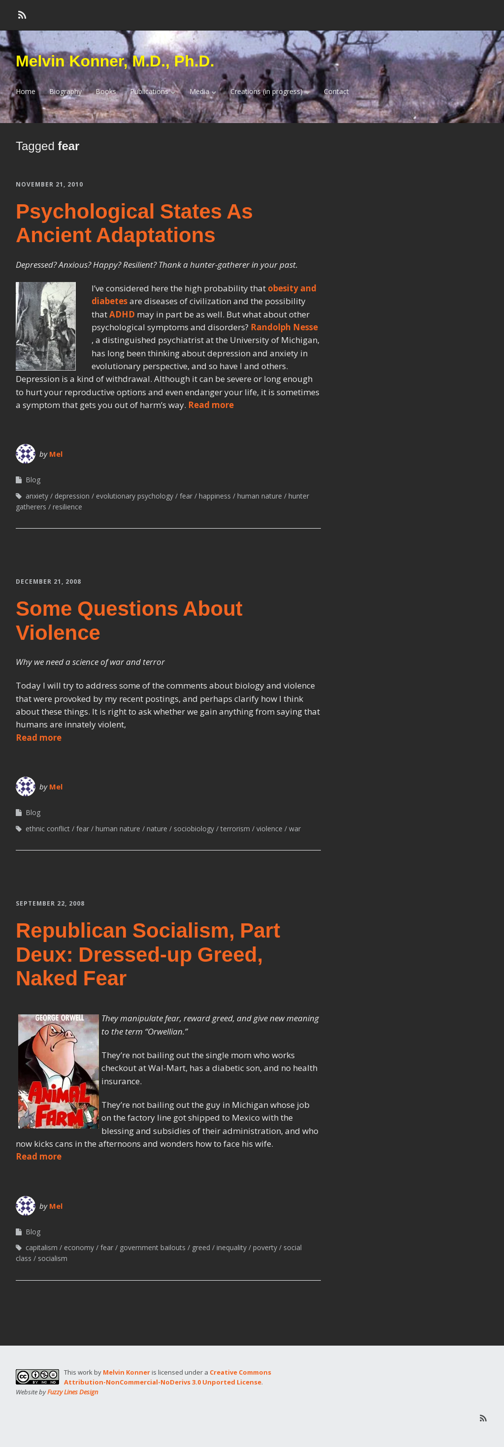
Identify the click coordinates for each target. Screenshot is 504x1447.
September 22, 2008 (50, 903)
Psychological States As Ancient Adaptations (134, 223)
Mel (56, 454)
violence (269, 828)
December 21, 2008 (48, 581)
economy (79, 1247)
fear (186, 496)
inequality (232, 1247)
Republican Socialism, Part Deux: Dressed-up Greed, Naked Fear (148, 954)
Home (25, 91)
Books (105, 91)
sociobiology (194, 828)
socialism (52, 1258)
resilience (67, 506)
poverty (265, 1247)
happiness (215, 496)
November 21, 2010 (49, 184)
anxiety (37, 496)
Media (199, 91)
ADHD (122, 314)
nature (157, 828)
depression (72, 496)
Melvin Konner (126, 1372)
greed (201, 1247)
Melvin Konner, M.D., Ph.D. (115, 61)
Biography (65, 91)
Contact (336, 91)
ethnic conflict (48, 828)
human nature (259, 496)
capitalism (42, 1247)
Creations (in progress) (266, 91)
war (295, 828)
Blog (33, 479)
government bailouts (153, 1247)
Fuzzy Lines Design (72, 1391)
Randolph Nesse (284, 327)
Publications (149, 91)
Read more (211, 404)
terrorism (235, 828)
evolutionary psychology (134, 496)
